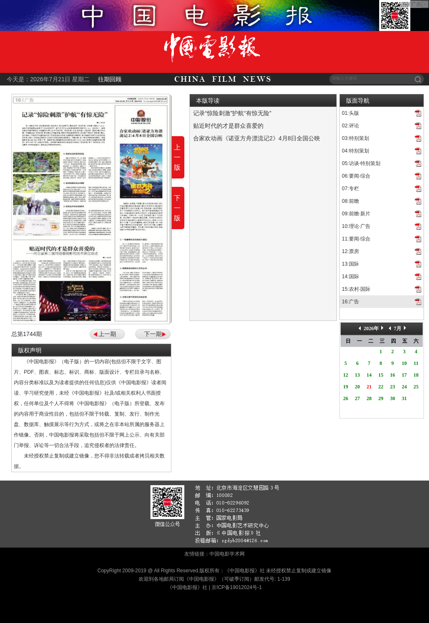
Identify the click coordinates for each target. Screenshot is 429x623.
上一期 (107, 334)
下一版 (177, 208)
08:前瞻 (350, 201)
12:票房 (350, 251)
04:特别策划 (355, 151)
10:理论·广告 (356, 226)
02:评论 (350, 126)
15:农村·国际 (356, 289)
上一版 (177, 157)
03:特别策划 (355, 138)
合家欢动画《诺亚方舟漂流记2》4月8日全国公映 (256, 138)
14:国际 (350, 276)
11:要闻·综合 (356, 239)
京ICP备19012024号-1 (237, 587)
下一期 (153, 334)
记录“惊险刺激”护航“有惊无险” (232, 113)
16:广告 (350, 302)
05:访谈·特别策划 (361, 163)
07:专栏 (350, 188)
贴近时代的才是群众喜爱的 (228, 125)
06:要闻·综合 (356, 176)
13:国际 (350, 264)
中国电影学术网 (227, 554)
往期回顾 (109, 79)
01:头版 (350, 113)
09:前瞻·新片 (356, 214)
